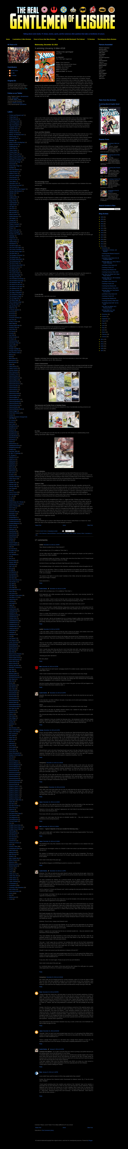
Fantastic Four (12, 482)
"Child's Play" (12, 148)
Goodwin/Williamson (14, 523)
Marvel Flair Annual (14, 655)
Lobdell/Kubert (12, 617)
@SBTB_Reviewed (17, 102)
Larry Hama (12, 593)
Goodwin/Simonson (14, 521)
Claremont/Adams (13, 376)
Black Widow (12, 358)
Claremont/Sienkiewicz (15, 401)
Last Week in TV (13, 597)
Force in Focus (13, 492)
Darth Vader (12, 424)
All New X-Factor (13, 321)
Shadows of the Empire (15, 755)
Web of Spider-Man (14, 858)
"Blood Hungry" (13, 136)
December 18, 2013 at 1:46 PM (51, 544)
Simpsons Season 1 (14, 786)
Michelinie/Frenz (13, 675)
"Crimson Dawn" (13, 152)
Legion (10, 605)
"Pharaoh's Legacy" (14, 226)
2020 (102, 230)
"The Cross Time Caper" (15, 247)
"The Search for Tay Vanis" (16, 286)
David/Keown (12, 428)
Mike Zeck (11, 681)
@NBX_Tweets (17, 99)
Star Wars (11, 803)
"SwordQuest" (12, 243)
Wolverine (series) (13, 864)
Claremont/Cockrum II (14, 383)
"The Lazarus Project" (14, 273)
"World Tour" (12, 308)
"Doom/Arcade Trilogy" (15, 162)
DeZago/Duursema (14, 447)
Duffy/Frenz (12, 459)
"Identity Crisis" (13, 193)
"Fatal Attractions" (13, 171)
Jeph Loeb (11, 566)
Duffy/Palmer (12, 465)
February (104, 334)
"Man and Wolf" (13, 212)
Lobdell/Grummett (13, 615)
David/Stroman (13, 434)
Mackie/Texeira (13, 648)
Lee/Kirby (11, 601)
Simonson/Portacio (14, 778)
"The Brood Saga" (13, 245)
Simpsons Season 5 (14, 796)
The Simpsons (12, 815)
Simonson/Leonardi (14, 772)
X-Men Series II (13, 879)
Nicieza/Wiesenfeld (14, 706)
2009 (102, 346)
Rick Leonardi (12, 733)
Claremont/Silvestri (51, 533)
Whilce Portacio (13, 860)
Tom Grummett (13, 836)
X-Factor (11, 868)
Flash (10, 490)
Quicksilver (12, 724)
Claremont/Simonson (14, 405)
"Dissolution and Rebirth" (15, 160)
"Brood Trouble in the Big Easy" (17, 142)
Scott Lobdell (12, 747)
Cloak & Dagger (13, 411)
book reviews (12, 889)
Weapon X (11, 856)
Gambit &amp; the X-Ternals (16, 502)
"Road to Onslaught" (14, 232)
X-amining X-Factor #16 (108, 283)
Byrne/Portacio (13, 362)
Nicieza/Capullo (13, 691)
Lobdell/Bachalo (13, 611)
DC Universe (12, 420)
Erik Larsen (12, 472)
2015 (102, 241)
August (104, 321)
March (104, 332)
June (103, 325)
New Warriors (12, 687)
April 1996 (11, 335)
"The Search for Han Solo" (15, 284)
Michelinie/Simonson (14, 677)
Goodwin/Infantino (13, 519)
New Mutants (12, 685)
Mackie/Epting (12, 644)
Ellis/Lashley (12, 469)
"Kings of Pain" (13, 201)
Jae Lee (11, 558)
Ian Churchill (12, 548)
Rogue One (12, 739)
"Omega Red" (12, 220)
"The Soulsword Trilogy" (15, 296)
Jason (41, 802)
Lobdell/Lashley (13, 619)
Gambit (11, 500)
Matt (40, 666)
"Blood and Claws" (13, 138)
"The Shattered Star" (14, 288)
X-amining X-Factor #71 (114, 179)
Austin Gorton (43, 588)
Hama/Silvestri (12, 535)
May (103, 327)
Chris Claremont (43, 533)
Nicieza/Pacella (13, 698)
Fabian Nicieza (13, 478)
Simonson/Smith (13, 784)
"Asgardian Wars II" (14, 127)
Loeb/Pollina (12, 630)
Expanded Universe (14, 476)
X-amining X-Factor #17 (108, 267)
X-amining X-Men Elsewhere (16, 887)
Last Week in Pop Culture (15, 595)
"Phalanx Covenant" (14, 224)
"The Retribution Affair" (15, 282)
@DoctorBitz (15, 98)
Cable (10, 364)
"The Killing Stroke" (14, 271)
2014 (102, 244)
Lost (10, 636)
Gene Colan (12, 507)
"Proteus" (11, 228)
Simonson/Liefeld (13, 774)
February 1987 (12, 484)
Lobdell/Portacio (13, 624)
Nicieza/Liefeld (12, 696)
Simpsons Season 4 (14, 794)
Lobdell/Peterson (13, 622)
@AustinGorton (24, 96)
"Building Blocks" (13, 146)
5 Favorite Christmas (14, 317)
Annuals (11, 333)
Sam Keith (11, 745)
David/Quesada (13, 432)
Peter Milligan (12, 718)
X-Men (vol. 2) (12, 874)
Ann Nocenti (12, 331)
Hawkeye (11, 539)
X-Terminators (12, 883)
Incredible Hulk (13, 550)
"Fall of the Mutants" (14, 169)
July (103, 323)
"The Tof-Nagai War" (14, 298)
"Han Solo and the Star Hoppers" (17, 189)
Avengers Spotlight (14, 348)
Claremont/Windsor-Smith (15, 409)
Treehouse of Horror (14, 842)
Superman (11, 809)
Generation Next (13, 511)
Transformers (12, 840)
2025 (102, 219)
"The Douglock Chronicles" (16, 255)
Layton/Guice (12, 599)
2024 (102, 221)
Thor (10, 823)
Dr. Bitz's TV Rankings (14, 453)
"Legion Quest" (13, 204)
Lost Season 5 (12, 638)
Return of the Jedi (13, 731)
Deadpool (11, 449)
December (105, 248)
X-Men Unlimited (13, 881)
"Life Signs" (12, 206)
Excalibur (11, 474)
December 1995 (13, 451)
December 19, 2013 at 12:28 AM (55, 762)
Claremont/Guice (13, 389)
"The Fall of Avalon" (14, 263)
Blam (40, 1072)
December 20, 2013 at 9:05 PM (50, 992)
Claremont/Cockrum (14, 382)
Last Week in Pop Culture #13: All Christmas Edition (110, 258)
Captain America (13, 368)
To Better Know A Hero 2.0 (15, 827)
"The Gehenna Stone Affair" (16, 265)
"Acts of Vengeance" (14, 123)
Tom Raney (12, 838)
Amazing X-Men (13, 327)
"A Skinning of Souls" (14, 121)
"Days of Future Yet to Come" (16, 158)
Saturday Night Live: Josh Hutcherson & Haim (108, 310)
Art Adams (11, 339)
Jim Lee (11, 568)
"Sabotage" (12, 236)
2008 (102, 348)
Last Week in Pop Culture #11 (109, 281)
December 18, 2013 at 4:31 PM (50, 666)
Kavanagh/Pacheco (14, 589)
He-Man (11, 541)
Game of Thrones (13, 506)
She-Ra (11, 759)
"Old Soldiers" (12, 218)
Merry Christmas (106, 256)
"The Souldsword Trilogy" (15, 294)
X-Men (10, 872)
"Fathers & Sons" (13, 173)
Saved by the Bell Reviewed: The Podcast (71, 39)
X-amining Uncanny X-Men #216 (110, 300)
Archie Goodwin (13, 337)
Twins (10, 844)
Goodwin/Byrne (13, 517)
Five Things (12, 488)
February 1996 (12, 486)
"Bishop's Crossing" (14, 132)
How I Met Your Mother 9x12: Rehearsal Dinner (109, 307)
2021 (102, 228)
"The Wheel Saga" (13, 300)
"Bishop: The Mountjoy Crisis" (16, 134)
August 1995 (12, 345)
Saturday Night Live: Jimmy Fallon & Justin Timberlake (111, 262)
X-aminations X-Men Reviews (22, 39)
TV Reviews (91, 39)
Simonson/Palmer (13, 776)
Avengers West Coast (14, 350)
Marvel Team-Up (13, 661)
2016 (102, 239)
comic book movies (14, 891)
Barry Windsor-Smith (14, 352)
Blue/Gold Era (12, 360)
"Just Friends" (12, 199)
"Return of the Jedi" (14, 230)
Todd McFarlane (13, 833)
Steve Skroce (12, 807)
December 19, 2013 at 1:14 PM (58, 871)
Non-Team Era (12, 708)
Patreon (11, 714)
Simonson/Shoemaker (14, 780)
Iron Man (11, 552)
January (104, 336)
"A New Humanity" (13, 119)
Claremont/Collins (13, 385)
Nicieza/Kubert (12, 694)
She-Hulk (11, 757)
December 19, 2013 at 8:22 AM (57, 787)
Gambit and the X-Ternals (15, 504)
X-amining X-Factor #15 (108, 296)
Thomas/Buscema (13, 819)
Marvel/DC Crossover (14, 667)
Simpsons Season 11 (14, 788)
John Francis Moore (14, 580)
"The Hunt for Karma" (14, 267)
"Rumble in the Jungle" (15, 234)
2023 (102, 223)
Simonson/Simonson (14, 782)
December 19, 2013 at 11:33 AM (51, 841)
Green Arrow (12, 525)
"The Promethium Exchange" (16, 280)
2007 (102, 350)
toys (10, 895)
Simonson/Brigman (14, 766)
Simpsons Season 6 (14, 798)
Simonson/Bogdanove (14, 764)
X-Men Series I (13, 877)
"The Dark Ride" (13, 253)
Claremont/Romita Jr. (14, 399)
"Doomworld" (12, 163)
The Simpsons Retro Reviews (107, 39)
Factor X (11, 480)
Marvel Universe (13, 663)
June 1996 (11, 587)
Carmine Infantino (13, 370)
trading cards (12, 897)
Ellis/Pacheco (12, 471)
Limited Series (12, 609)
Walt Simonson (13, 854)
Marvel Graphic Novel (14, 657)
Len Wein (11, 607)
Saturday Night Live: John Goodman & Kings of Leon (111, 278)
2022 (102, 226)
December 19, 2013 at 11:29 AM (50, 826)
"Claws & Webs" (13, 150)
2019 (102, 232)
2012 (102, 339)
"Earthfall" (11, 167)
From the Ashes (13, 494)
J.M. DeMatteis (13, 554)
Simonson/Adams (13, 761)
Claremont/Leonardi (14, 393)
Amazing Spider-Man (14, 325)
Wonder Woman (13, 866)
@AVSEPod (23, 104)
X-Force (11, 870)
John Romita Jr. (13, 581)
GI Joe (10, 498)
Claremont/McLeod (14, 395)
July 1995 (11, 583)
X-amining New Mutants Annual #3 (110, 253)
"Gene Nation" (12, 181)
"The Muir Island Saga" (15, 275)
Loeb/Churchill (12, 628)
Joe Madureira (12, 572)
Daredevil (11, 422)
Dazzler (11, 441)
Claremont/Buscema (14, 378)
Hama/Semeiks (13, 533)
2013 (102, 246)
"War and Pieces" (13, 306)
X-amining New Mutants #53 (109, 269)
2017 (102, 237)
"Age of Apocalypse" (14, 125)
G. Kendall (13, 75)
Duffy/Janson (12, 461)
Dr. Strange (12, 455)
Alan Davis (11, 319)
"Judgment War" (13, 197)
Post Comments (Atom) (48, 1130)
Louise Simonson (13, 642)
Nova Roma (12, 710)
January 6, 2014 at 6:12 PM (57, 1049)
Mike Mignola (12, 679)
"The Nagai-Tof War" (14, 276)
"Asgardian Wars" (13, 128)
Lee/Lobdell (12, 603)
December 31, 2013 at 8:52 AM (51, 1031)
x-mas (10, 899)
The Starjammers (13, 817)
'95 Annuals (12, 315)
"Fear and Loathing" (14, 175)
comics (67, 533)
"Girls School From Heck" (15, 185)
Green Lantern (12, 527)
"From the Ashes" (13, 179)
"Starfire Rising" (13, 241)
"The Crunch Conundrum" (15, 249)
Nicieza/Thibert (13, 702)
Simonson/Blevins (13, 763)
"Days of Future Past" (14, 154)
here (26, 88)
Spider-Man (12, 801)
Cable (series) (12, 366)
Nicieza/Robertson (13, 700)
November (105, 314)
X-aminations (88, 533)
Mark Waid (11, 652)
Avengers (11, 347)
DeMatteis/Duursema (14, 445)
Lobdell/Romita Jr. (13, 626)
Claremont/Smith (13, 407)
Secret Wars (12, 749)
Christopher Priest (13, 374)
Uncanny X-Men (80, 533)
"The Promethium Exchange (16, 278)
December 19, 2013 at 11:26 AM (51, 802)
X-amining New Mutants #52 (109, 286)
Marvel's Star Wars (14, 665)
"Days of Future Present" (15, 156)
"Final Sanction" (13, 177)
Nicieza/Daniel (12, 693)
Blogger (91, 1140)
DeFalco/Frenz (13, 443)
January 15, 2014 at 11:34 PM (50, 1072)
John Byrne (12, 578)
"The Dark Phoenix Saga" (15, 251)
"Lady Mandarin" (13, 202)
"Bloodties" (12, 140)
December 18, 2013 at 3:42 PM (51, 629)
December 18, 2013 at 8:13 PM (52, 730)
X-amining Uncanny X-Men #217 (110, 288)
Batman (11, 354)
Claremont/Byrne (13, 380)
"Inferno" (11, 195)
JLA (10, 556)
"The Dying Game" (13, 257)
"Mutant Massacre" (14, 216)
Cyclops (11, 415)
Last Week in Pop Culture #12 (109, 265)
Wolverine (11, 862)
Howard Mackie (13, 545)
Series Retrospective (14, 753)
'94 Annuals (12, 313)
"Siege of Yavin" (13, 239)
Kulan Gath (12, 591)
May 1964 (11, 669)
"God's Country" (13, 187)
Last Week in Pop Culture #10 (109, 294)
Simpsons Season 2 (14, 790)
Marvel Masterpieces (14, 659)
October (104, 316)
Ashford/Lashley (13, 341)
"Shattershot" (12, 237)
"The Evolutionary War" (15, 261)
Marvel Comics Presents (15, 654)
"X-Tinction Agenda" (14, 310)
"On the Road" (12, 222)
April (103, 330)
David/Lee (11, 430)
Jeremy (41, 730)
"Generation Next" (13, 183)
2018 (102, 235)
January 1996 (12, 562)
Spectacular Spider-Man (15, 800)
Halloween (11, 529)
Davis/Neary (12, 439)
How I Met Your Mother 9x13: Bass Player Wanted (110, 275)
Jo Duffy (11, 570)
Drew (40, 992)
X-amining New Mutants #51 (109, 298)
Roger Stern (12, 737)
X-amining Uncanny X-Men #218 (110, 272)
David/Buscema (13, 426)
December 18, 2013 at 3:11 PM (58, 588)
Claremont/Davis (13, 387)
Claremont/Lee (13, 391)
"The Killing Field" (13, 269)
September (105, 318)
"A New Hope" (12, 117)
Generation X (12, 513)
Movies (11, 683)
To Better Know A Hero (15, 825)
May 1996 (11, 671)
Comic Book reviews (61, 533)
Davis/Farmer (12, 437)
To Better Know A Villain (15, 829)
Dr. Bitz (13, 73)
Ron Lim (11, 741)
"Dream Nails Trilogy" (14, 166)
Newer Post (38, 525)
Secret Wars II (12, 751)
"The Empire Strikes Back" (15, 259)
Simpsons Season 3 (14, 792)
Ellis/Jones (11, 467)
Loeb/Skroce (12, 634)
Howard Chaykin (13, 543)
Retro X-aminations (14, 729)
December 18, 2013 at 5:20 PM (58, 693)
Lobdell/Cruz (12, 613)
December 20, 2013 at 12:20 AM (55, 977)
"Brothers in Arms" (13, 144)
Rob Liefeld (12, 735)
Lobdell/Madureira (13, 620)
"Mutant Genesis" (13, 214)
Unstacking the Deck (14, 848)
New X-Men (12, 689)
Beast (10, 356)
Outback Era (12, 712)
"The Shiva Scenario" (14, 290)
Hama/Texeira (12, 537)
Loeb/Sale (11, 632)
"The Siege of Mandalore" (15, 292)
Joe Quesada (12, 574)
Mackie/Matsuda (13, 646)
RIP (10, 726)
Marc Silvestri (73, 533)
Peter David (12, 716)
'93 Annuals (12, 311)
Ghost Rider (12, 515)
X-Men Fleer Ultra (13, 875)
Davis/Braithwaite (13, 435)
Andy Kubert (12, 329)
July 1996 (11, 585)
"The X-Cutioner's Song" (15, 302)
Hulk (10, 546)
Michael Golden (13, 673)
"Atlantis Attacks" (13, 130)
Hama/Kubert (12, 531)
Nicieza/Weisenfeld (14, 704)
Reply (40, 583)
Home (8, 39)
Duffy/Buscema (13, 457)
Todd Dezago (12, 831)
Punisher (11, 722)
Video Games (12, 850)
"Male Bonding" (13, 210)
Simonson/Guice (13, 770)
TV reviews (12, 811)
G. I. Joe (11, 496)
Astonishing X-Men (14, 343)
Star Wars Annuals (13, 805)
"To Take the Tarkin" (14, 304)
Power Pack (12, 720)
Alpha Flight (12, 323)
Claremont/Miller (13, 397)
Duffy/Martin (12, 463)
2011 (102, 341)
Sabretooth (12, 743)
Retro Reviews (12, 728)
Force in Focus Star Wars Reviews (45, 39)
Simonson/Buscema (14, 768)
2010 (102, 344)
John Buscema (13, 576)
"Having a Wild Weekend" (15, 191)
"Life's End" (12, 208)
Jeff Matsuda (12, 564)
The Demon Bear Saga (15, 813)
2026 (102, 217)
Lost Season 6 (12, 640)
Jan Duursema (12, 560)
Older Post (90, 525)
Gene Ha (11, 509)
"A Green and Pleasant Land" (16, 115)
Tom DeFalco (12, 835)
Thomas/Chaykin (13, 821)
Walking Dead (12, 852)
